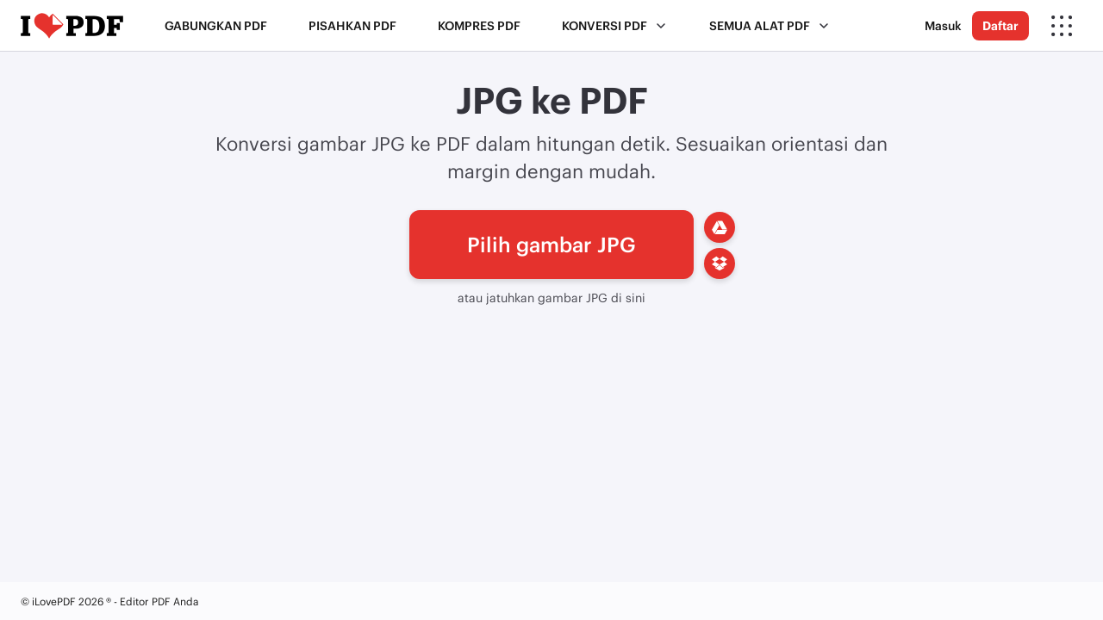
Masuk (943, 25)
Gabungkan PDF (216, 25)
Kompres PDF (479, 25)
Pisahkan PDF (352, 25)
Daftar (1000, 25)
